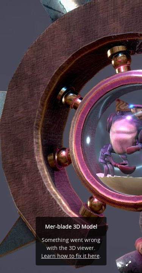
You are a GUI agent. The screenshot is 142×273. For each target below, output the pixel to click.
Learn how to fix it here (70, 255)
